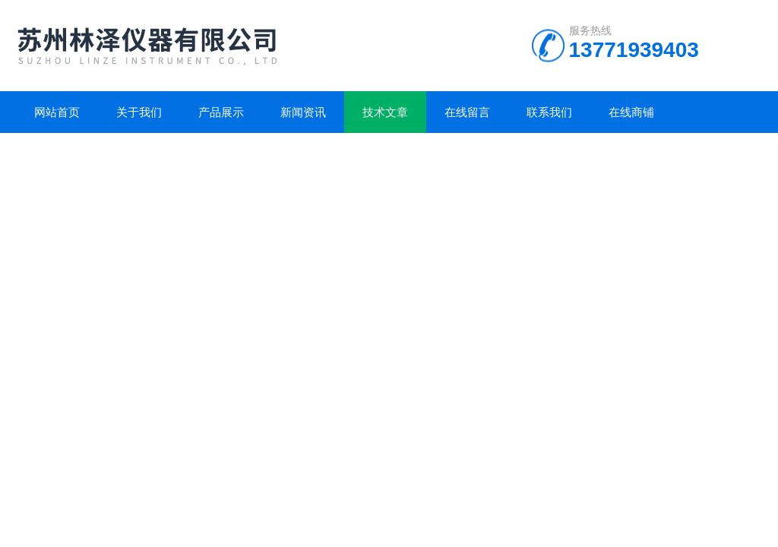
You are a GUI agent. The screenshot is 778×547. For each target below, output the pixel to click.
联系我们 (549, 112)
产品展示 (221, 112)
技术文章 (385, 112)
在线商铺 (631, 112)
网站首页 (57, 112)
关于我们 (139, 112)
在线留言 (467, 112)
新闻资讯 (303, 112)
